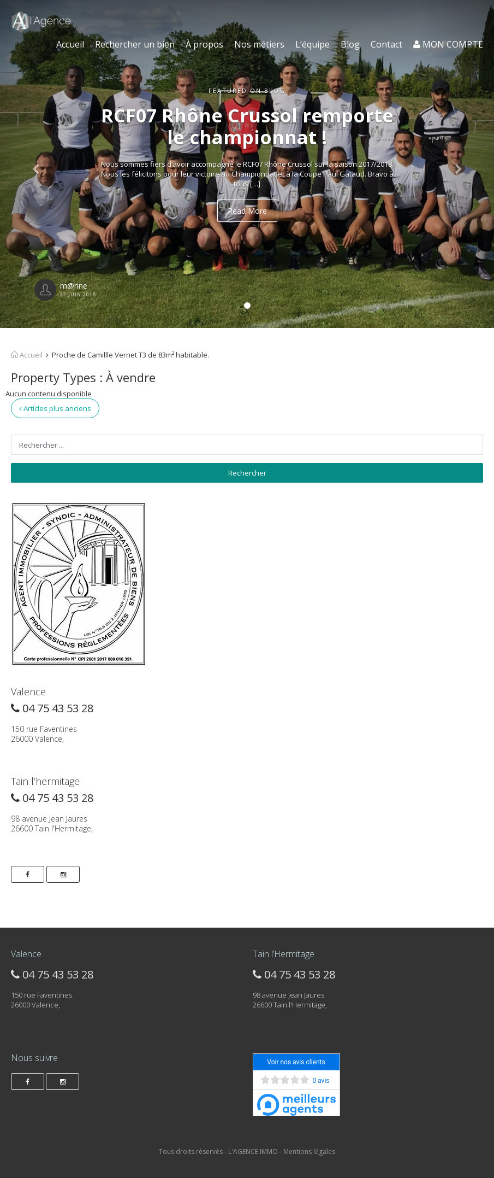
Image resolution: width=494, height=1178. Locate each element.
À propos (204, 44)
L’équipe (312, 44)
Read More (247, 211)
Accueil (70, 44)
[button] (37, 164)
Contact (386, 44)
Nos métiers (259, 44)
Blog (350, 44)
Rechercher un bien (135, 44)
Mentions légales (309, 1151)
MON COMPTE (448, 44)
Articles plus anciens (55, 408)
